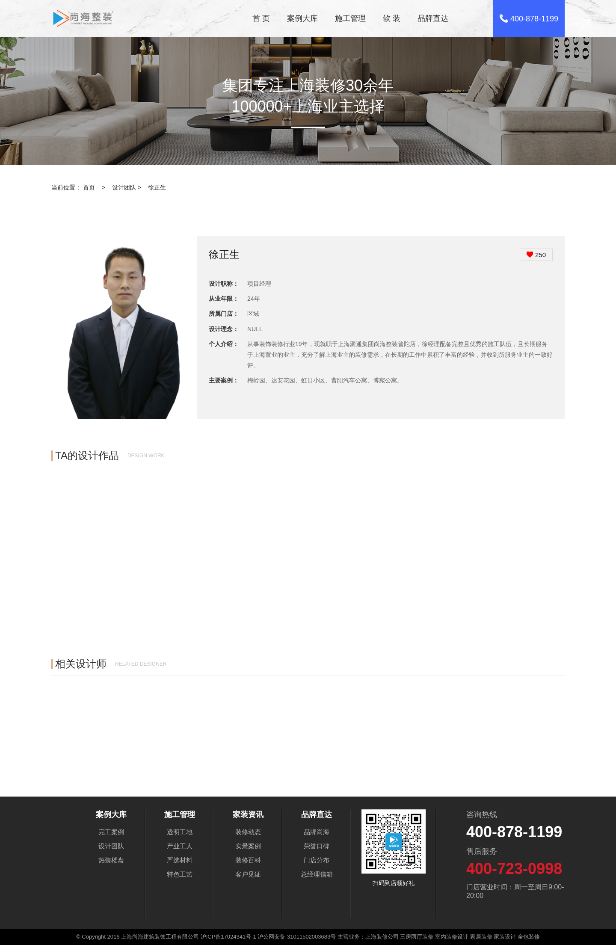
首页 (89, 187)
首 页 (261, 18)
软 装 (391, 18)
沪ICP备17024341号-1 (228, 936)
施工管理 (350, 18)
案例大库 (302, 18)
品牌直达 (433, 18)
